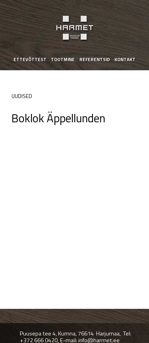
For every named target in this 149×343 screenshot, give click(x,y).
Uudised (22, 96)
